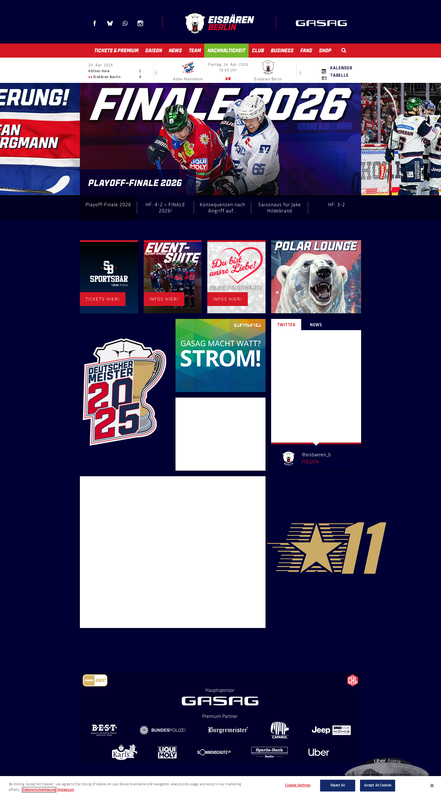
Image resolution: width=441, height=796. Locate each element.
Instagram (140, 23)
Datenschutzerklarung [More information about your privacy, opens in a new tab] (39, 790)
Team (195, 50)
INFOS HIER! (164, 299)
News (175, 50)
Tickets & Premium (116, 50)
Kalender (341, 68)
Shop (325, 50)
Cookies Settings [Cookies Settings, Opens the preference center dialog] (297, 785)
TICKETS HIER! (103, 299)
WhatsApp (125, 23)
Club (258, 50)
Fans (306, 50)
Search (343, 50)
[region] (220, 786)
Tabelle (339, 76)
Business (282, 50)
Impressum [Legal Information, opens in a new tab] (65, 790)
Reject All (337, 785)
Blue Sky (110, 23)
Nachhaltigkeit (226, 50)
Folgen (310, 462)
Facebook (95, 23)
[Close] (432, 785)
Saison (153, 50)
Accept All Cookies (378, 785)
